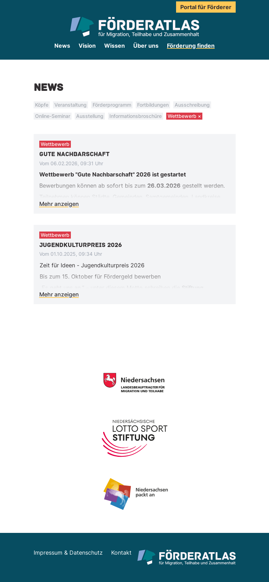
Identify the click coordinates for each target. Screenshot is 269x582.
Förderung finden (191, 45)
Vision (87, 45)
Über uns (146, 45)
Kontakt (121, 552)
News (62, 45)
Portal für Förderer (205, 7)
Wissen (114, 45)
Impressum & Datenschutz (68, 552)
